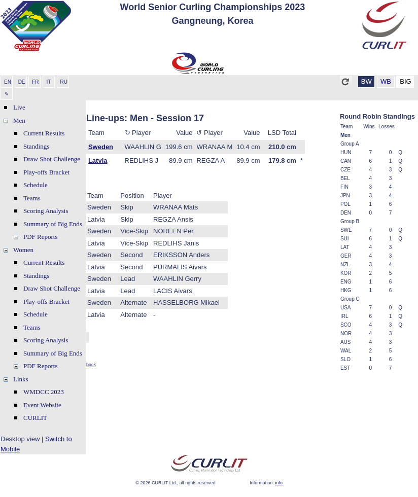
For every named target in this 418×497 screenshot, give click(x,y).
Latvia (98, 160)
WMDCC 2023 (43, 392)
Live (19, 107)
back (91, 364)
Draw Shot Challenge (51, 159)
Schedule (35, 185)
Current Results (43, 133)
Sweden (100, 147)
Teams (32, 198)
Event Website (42, 405)
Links (20, 379)
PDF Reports (40, 236)
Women (23, 250)
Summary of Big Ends (52, 224)
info (279, 482)
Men (19, 120)
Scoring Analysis (45, 211)
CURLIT (35, 417)
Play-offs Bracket (46, 172)
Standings (36, 146)
